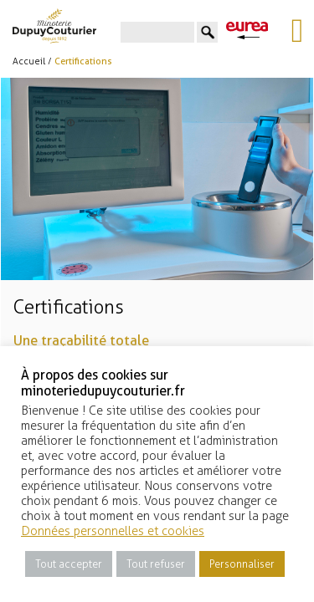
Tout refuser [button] (155, 564)
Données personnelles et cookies (112, 530)
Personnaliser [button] (242, 564)
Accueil (29, 61)
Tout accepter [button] (68, 564)
